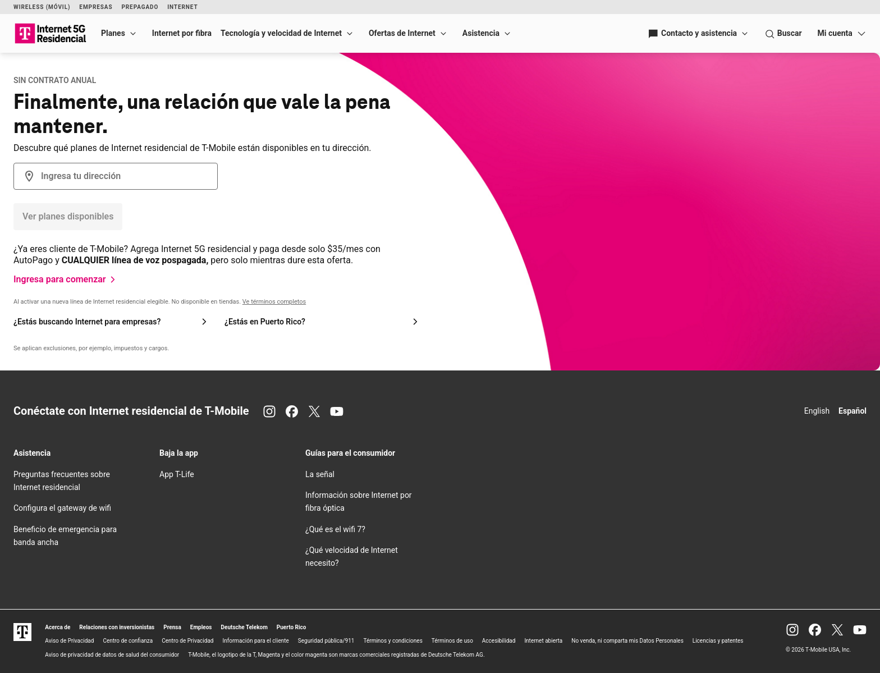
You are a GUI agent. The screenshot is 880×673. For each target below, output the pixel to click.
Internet (182, 7)
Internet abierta (543, 641)
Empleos (201, 627)
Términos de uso (452, 641)
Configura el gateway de (62, 507)
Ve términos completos (274, 301)
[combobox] (115, 176)
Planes (113, 33)
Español (852, 410)
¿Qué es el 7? (335, 529)
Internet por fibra (182, 33)
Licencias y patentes (718, 641)
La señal (319, 474)
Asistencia (480, 33)
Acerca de (57, 627)
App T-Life (176, 474)
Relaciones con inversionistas (116, 627)
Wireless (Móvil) (41, 7)
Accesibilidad (499, 641)
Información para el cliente (256, 641)
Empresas (95, 7)
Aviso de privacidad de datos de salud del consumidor (112, 655)
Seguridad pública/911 (326, 641)
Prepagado (139, 7)
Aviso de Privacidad (69, 641)
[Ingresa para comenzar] (66, 279)
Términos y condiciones (392, 641)
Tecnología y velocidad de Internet (281, 33)
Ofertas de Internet (402, 33)
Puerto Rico (291, 627)
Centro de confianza (128, 641)
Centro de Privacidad (187, 641)
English (816, 410)
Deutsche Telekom (244, 627)
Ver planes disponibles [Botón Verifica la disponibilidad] (67, 216)
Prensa (172, 627)
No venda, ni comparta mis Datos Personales (627, 641)
